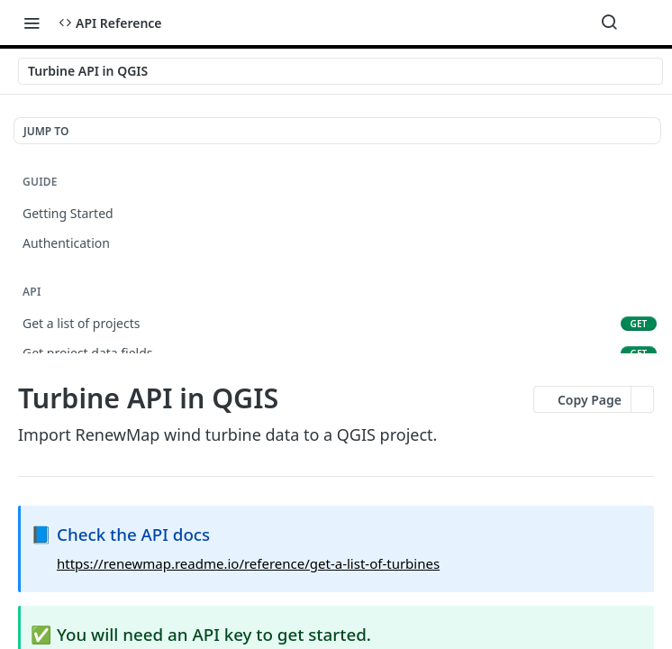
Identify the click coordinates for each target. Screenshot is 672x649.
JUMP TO (45, 131)
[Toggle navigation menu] (31, 22)
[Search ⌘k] (608, 22)
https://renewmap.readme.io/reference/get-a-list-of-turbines (248, 563)
